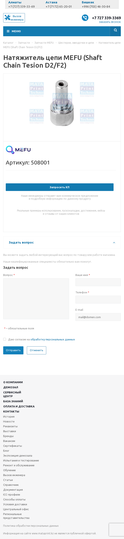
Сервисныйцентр (12, 394)
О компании (13, 382)
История (8, 416)
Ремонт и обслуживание (19, 465)
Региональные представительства (16, 516)
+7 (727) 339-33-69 (21, 6)
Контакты (11, 411)
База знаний (13, 401)
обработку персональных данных (52, 339)
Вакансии (9, 440)
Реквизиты (10, 426)
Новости (8, 421)
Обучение (9, 470)
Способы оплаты (14, 499)
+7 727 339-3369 (106, 18)
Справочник (11, 484)
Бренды (8, 436)
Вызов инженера (14, 475)
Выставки (9, 431)
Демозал (10, 387)
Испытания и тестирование (21, 460)
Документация (13, 489)
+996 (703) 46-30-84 (96, 6)
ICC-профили (11, 494)
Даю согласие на (41, 339)
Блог (6, 450)
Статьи (8, 479)
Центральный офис (16, 509)
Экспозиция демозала (17, 455)
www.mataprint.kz (43, 533)
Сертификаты (12, 445)
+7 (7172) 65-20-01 (59, 6)
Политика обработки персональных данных (31, 525)
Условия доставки (15, 504)
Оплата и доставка (19, 406)
